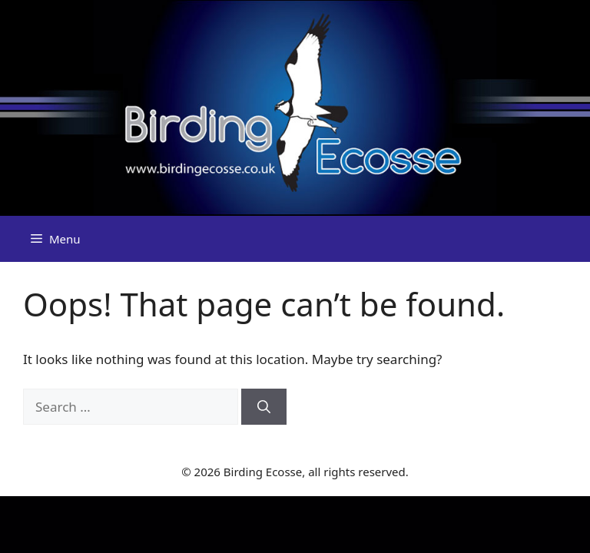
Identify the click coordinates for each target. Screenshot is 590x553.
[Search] (264, 407)
